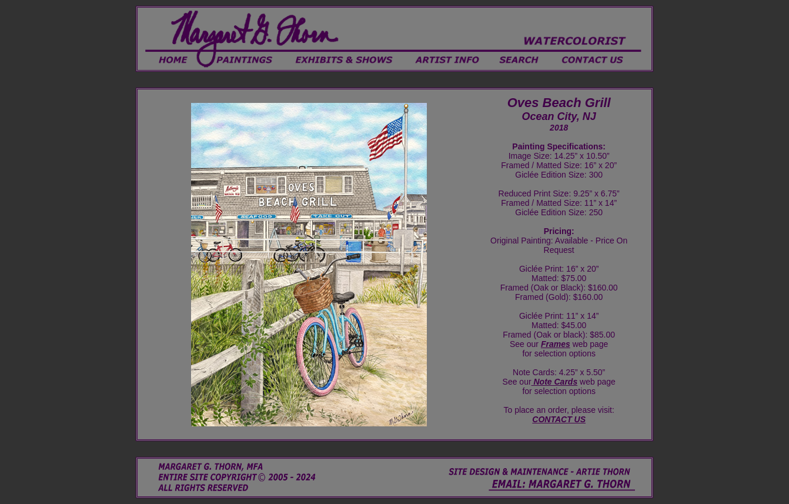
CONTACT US (559, 419)
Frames (555, 344)
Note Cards (554, 381)
